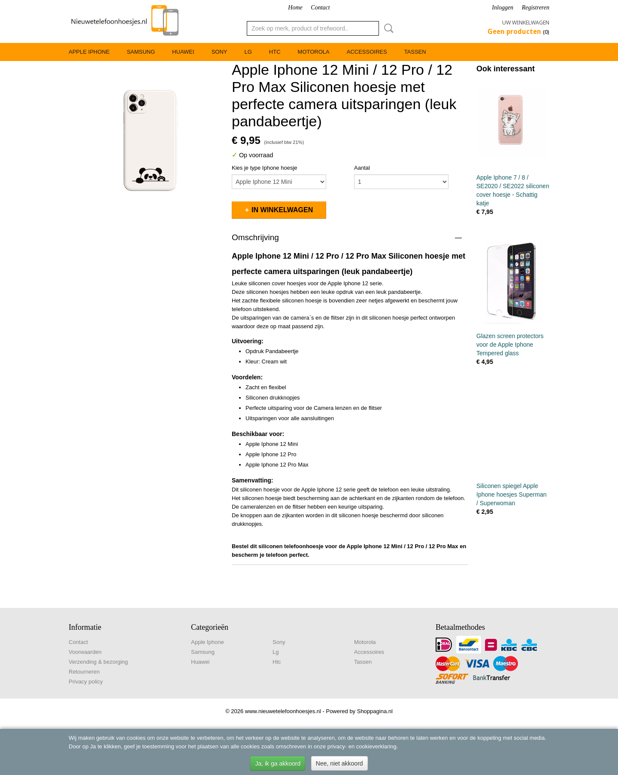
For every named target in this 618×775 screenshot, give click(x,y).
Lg (247, 52)
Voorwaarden (85, 652)
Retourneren (84, 671)
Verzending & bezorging (98, 662)
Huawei (183, 52)
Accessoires (367, 52)
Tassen (415, 52)
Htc (275, 52)
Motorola (314, 52)
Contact (320, 7)
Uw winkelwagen (525, 22)
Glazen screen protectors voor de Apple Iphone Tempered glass (509, 345)
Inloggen (502, 7)
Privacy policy (86, 681)
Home (295, 7)
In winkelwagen (282, 210)
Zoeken (387, 28)
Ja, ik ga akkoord (277, 763)
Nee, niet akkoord (339, 763)
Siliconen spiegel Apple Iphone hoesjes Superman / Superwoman (511, 494)
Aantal (362, 168)
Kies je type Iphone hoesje (264, 168)
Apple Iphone (89, 52)
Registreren (535, 7)
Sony (219, 52)
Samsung (141, 52)
